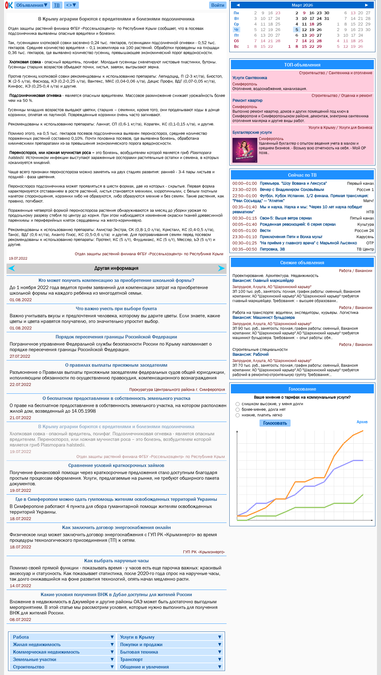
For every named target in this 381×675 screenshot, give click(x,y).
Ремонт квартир (247, 100)
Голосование (302, 389)
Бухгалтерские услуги (252, 132)
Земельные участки (34, 659)
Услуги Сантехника (249, 77)
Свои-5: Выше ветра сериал (272, 217)
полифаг (90, 61)
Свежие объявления (302, 262)
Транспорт (131, 659)
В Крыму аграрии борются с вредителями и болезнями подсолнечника (116, 426)
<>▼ (71, 5)
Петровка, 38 (258, 249)
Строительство (28, 666)
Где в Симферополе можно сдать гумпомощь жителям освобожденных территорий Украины (116, 499)
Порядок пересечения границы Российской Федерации (116, 336)
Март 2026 (302, 4)
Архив (362, 421)
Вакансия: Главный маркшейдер (263, 280)
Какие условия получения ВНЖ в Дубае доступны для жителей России (116, 594)
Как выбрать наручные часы (116, 560)
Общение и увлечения (144, 666)
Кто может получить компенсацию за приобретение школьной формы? (116, 280)
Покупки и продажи (141, 644)
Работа (21, 637)
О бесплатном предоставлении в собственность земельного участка (116, 398)
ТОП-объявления (302, 64)
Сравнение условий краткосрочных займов (116, 465)
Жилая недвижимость (37, 644)
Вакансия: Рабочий (250, 354)
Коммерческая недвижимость (46, 652)
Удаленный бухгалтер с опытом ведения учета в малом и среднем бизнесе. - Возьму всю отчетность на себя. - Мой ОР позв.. (303, 149)
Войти (217, 5)
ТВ (57, 5)
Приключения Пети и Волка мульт (277, 236)
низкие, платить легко (262, 414)
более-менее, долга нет (264, 409)
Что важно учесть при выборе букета (116, 308)
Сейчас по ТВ (302, 175)
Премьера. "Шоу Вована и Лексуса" (279, 183)
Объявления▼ (32, 5)
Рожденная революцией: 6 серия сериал (284, 224)
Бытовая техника (139, 652)
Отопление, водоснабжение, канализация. (303, 86)
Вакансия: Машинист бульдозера (263, 317)
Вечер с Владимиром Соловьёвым (278, 189)
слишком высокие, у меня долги (272, 403)
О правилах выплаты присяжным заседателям (116, 365)
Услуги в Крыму (137, 637)
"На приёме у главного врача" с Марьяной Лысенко (294, 242)
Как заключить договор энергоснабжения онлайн (116, 527)
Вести (251, 230)
